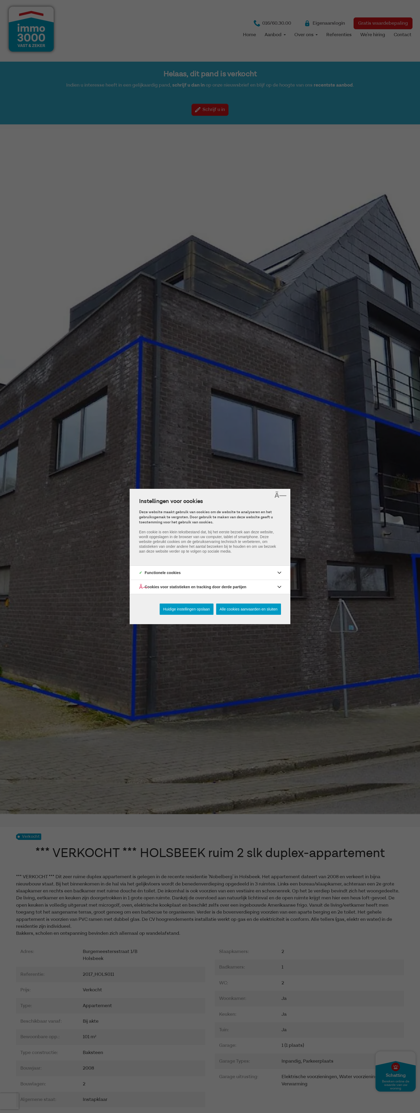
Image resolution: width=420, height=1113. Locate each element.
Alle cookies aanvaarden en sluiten (249, 609)
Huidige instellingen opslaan (186, 609)
